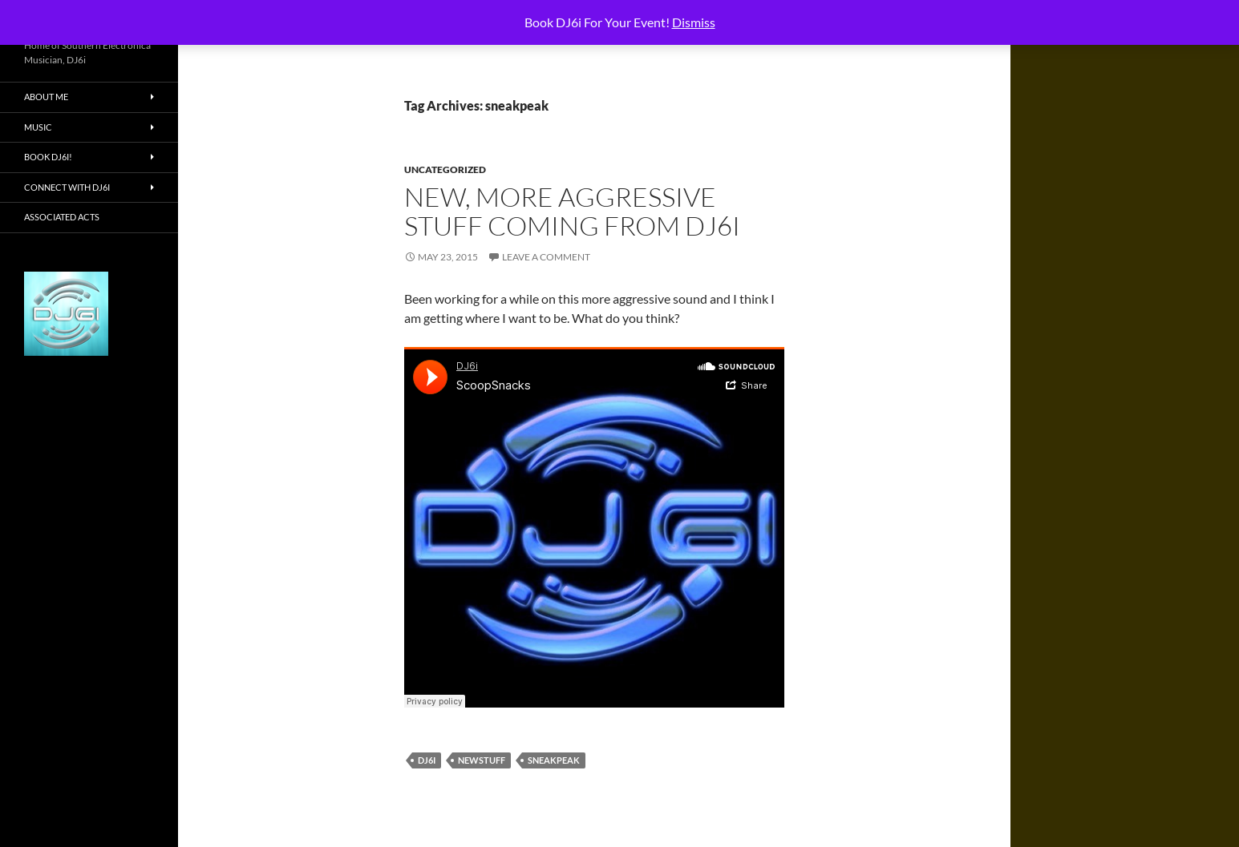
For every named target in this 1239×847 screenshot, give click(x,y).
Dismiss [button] (693, 22)
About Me (46, 96)
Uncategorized (445, 169)
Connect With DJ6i (67, 187)
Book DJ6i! (48, 156)
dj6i (426, 760)
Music (38, 127)
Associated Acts (61, 217)
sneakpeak (554, 760)
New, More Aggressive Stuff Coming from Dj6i (572, 211)
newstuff (481, 760)
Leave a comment (546, 257)
